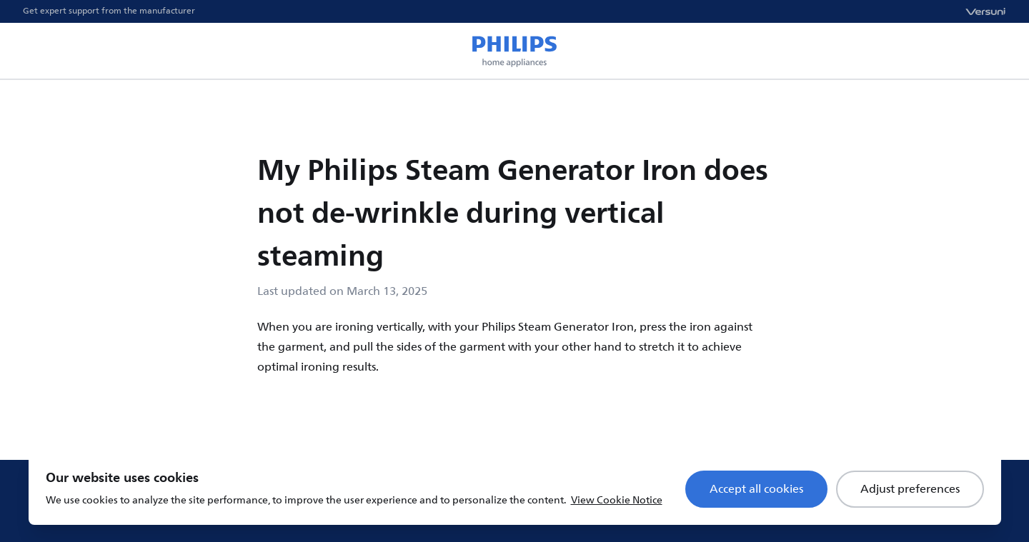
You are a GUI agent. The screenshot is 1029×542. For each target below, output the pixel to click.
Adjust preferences (910, 489)
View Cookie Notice (616, 500)
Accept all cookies (756, 489)
